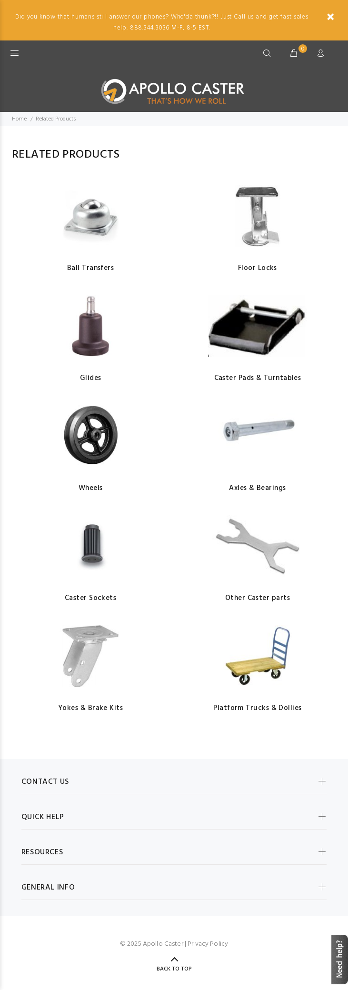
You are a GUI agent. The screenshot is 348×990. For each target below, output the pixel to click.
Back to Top (174, 969)
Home (19, 119)
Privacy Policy (208, 944)
